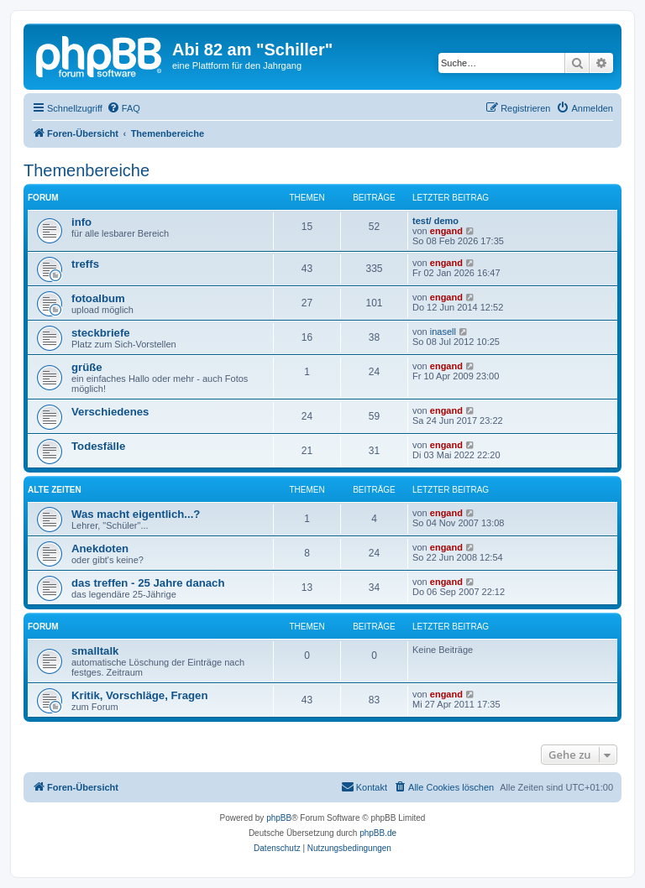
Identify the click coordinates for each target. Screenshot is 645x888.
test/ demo (435, 221)
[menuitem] (123, 108)
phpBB (278, 818)
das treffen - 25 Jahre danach (148, 583)
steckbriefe (100, 332)
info (81, 222)
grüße (86, 367)
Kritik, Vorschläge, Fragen (139, 695)
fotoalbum (98, 298)
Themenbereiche (86, 170)
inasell (443, 331)
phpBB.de (377, 833)
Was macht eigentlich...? (135, 514)
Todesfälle (98, 446)
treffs (85, 264)
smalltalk (94, 651)
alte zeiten (54, 489)
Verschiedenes (110, 411)
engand (446, 231)
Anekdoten (99, 548)
